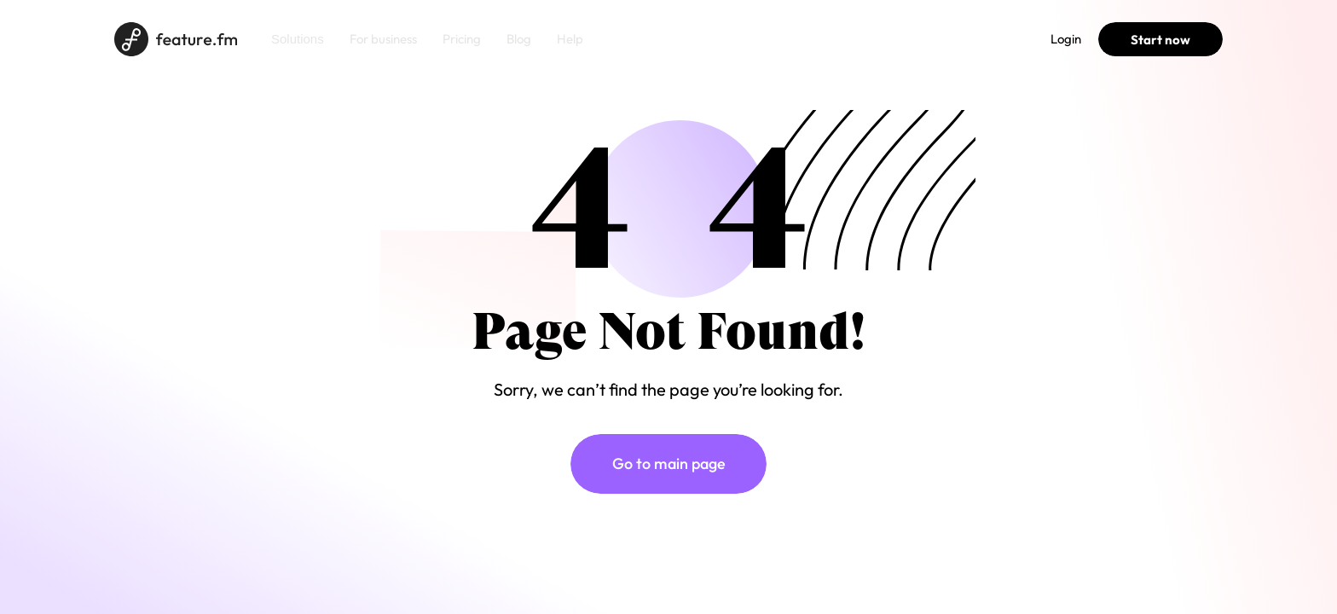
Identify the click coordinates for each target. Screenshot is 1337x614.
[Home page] (175, 39)
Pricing (462, 39)
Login (1065, 39)
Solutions (297, 39)
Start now (1160, 40)
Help (570, 39)
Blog (518, 39)
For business (383, 39)
